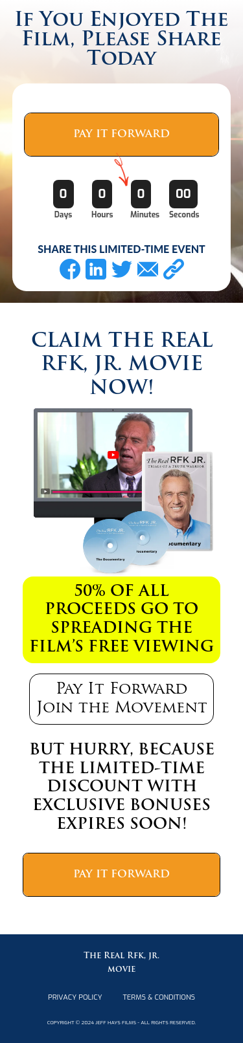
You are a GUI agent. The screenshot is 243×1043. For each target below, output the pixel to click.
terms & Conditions (159, 997)
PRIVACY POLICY (75, 997)
